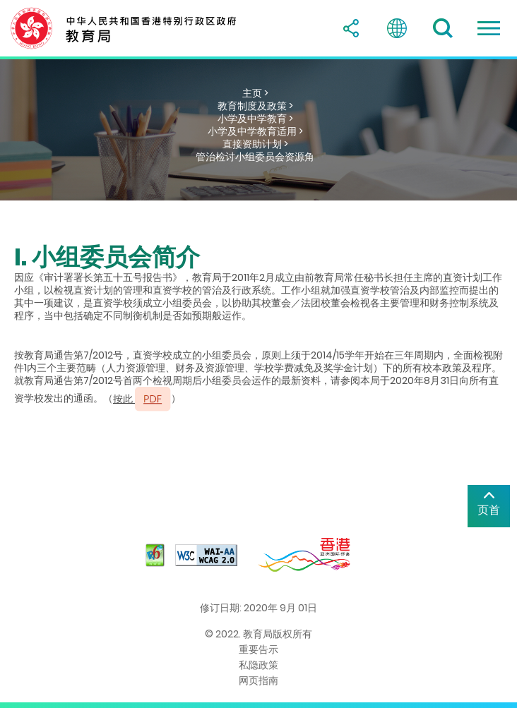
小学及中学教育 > (255, 118)
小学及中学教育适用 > (255, 131)
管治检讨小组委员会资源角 (255, 156)
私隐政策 (258, 665)
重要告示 (258, 649)
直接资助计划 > (255, 144)
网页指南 (258, 680)
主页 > (255, 93)
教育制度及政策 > (255, 106)
